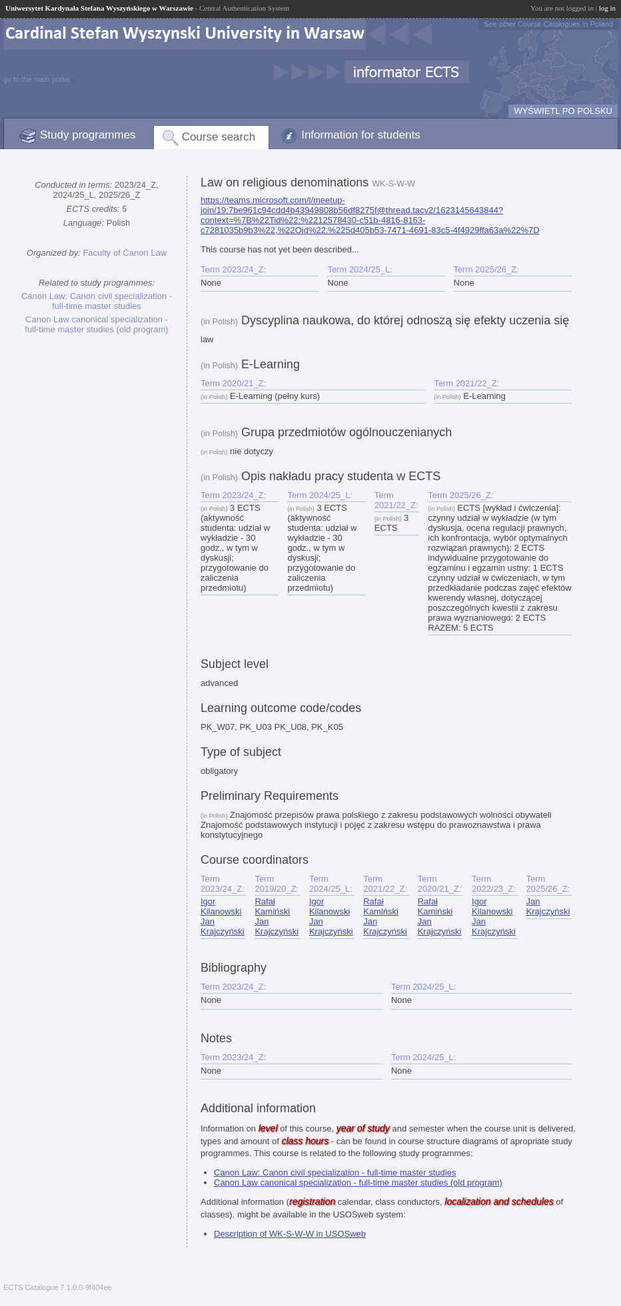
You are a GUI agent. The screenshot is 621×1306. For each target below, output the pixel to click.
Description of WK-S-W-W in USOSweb (290, 1234)
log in (607, 8)
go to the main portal (36, 79)
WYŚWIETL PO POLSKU (563, 111)
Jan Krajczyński (223, 926)
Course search (219, 137)
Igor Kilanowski (221, 906)
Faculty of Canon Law (125, 253)
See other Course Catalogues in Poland (548, 24)
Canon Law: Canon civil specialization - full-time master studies (96, 301)
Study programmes (88, 135)
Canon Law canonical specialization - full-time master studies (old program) (96, 324)
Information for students (360, 135)
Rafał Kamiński (272, 906)
